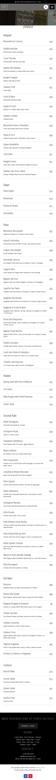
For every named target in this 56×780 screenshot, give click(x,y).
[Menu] (52, 7)
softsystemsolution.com (32, 770)
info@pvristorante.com (28, 756)
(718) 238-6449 (28, 754)
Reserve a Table (28, 726)
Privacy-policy (40, 767)
